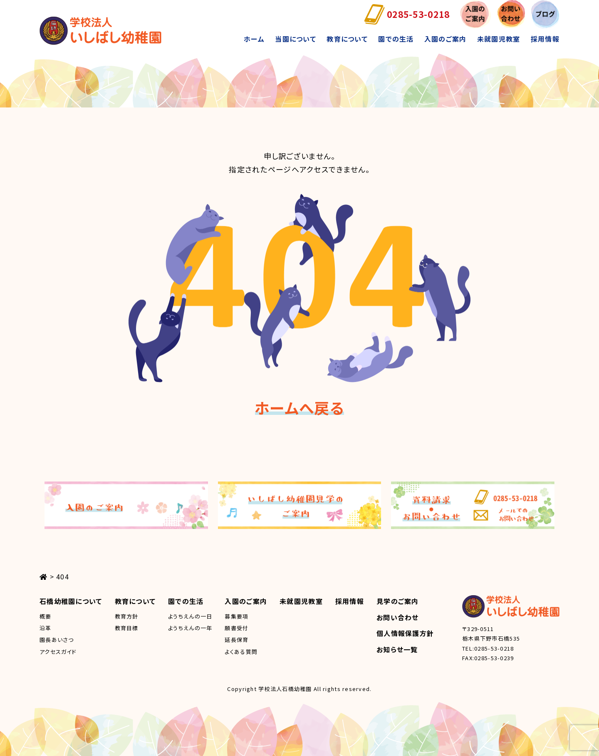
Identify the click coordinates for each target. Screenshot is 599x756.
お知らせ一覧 (397, 649)
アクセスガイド (58, 652)
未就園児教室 (498, 39)
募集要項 (236, 616)
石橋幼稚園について (71, 601)
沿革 (46, 628)
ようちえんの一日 (190, 616)
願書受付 (236, 628)
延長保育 (236, 640)
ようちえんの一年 (190, 628)
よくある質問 (241, 652)
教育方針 (127, 616)
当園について (295, 39)
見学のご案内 (397, 601)
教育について (347, 39)
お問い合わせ (397, 617)
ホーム (254, 39)
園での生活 (395, 39)
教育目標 (127, 628)
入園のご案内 (445, 39)
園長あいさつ (57, 640)
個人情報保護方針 (405, 633)
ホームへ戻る (299, 407)
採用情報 (545, 39)
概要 (46, 616)
